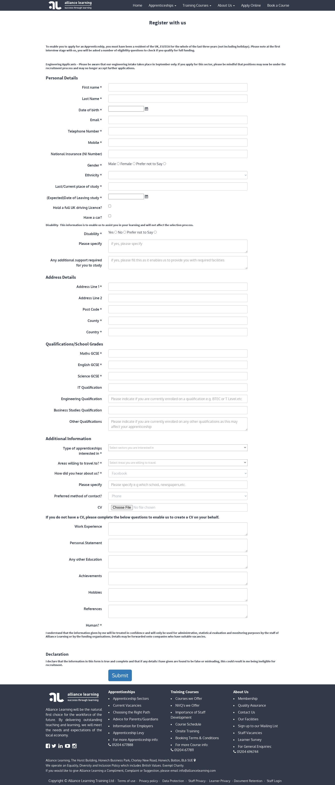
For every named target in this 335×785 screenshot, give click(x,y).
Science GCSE (88, 376)
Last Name (90, 99)
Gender (93, 165)
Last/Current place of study (77, 186)
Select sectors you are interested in (132, 447)
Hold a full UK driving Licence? (77, 208)
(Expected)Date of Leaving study (73, 198)
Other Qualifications (85, 421)
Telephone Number (83, 131)
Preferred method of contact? (78, 496)
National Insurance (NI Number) (76, 154)
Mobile (93, 142)
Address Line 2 (90, 298)
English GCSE (88, 365)
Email (94, 120)
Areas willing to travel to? (78, 463)
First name (90, 87)
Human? (92, 625)
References (93, 609)
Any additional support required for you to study (76, 262)
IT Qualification (90, 387)
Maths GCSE (89, 353)
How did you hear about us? (76, 473)
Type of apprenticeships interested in (82, 451)
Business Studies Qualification (78, 410)
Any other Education (85, 559)
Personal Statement (86, 543)
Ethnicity (92, 175)
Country (92, 332)
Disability (91, 234)
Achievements (90, 576)
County (93, 321)
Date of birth (89, 110)
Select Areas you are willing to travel (133, 462)
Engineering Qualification (81, 399)
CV (100, 507)
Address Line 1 (87, 287)
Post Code (91, 309)
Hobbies (95, 592)
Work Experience (88, 526)
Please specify (90, 243)
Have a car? (93, 217)
